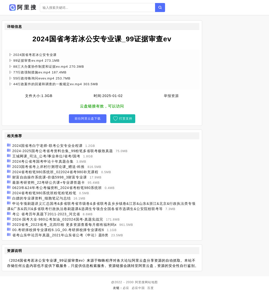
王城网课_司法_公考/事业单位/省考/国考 (46, 156)
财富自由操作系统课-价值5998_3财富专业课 (49, 177)
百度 (150, 288)
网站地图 (151, 282)
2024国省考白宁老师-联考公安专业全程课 (47, 146)
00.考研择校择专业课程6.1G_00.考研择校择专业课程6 (58, 230)
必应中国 (138, 288)
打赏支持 (125, 118)
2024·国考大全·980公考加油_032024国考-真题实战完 (57, 219)
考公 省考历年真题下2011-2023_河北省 (46, 214)
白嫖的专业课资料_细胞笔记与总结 (41, 198)
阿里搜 (140, 282)
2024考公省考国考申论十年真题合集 (43, 161)
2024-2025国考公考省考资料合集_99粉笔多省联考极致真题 (62, 151)
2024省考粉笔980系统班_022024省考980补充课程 (55, 172)
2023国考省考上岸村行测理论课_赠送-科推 (48, 167)
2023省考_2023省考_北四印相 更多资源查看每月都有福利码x (64, 225)
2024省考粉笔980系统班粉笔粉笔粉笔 (44, 193)
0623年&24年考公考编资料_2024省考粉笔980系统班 (57, 188)
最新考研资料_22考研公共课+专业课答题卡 (48, 182)
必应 (126, 288)
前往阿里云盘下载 (88, 118)
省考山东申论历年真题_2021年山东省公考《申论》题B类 (60, 235)
